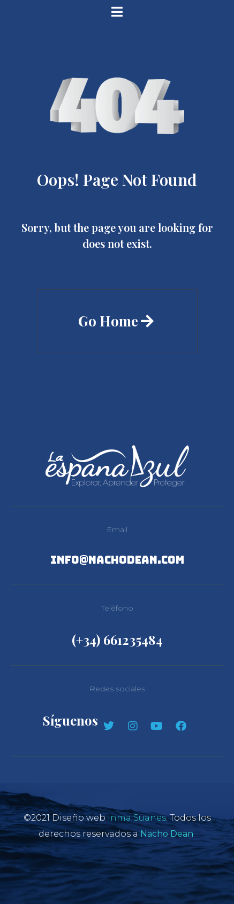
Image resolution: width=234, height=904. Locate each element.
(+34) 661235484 (117, 639)
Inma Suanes (137, 818)
